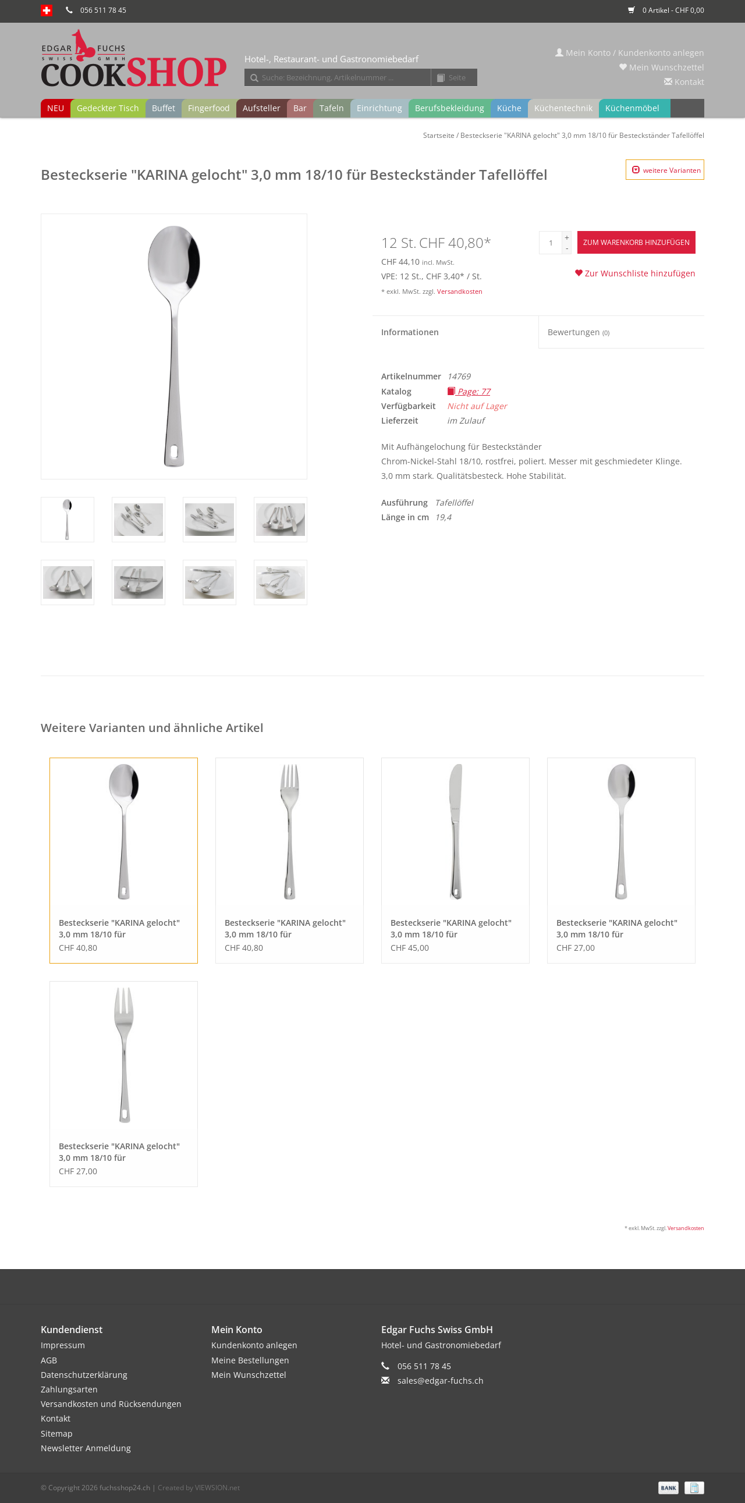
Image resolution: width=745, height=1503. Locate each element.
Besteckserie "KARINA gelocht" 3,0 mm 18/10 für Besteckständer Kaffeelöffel (616, 928)
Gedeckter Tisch (108, 107)
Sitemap (57, 1433)
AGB (49, 1360)
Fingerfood (209, 107)
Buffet (163, 107)
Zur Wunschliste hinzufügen (635, 273)
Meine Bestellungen (250, 1360)
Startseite (439, 135)
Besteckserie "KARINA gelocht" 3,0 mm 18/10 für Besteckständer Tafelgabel (285, 928)
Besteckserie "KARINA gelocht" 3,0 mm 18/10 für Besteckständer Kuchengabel (119, 1152)
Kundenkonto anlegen (254, 1345)
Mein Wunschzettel (661, 67)
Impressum (63, 1345)
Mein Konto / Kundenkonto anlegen (629, 52)
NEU (55, 107)
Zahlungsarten (69, 1389)
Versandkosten (460, 291)
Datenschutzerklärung (84, 1374)
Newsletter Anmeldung (86, 1448)
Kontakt (684, 81)
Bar (300, 107)
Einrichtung (379, 107)
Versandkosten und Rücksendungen (111, 1403)
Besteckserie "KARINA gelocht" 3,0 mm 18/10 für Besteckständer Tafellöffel (582, 135)
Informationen (410, 331)
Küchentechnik (563, 107)
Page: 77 (468, 391)
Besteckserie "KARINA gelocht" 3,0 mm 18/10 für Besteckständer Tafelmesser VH (453, 928)
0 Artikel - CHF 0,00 (666, 10)
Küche (509, 107)
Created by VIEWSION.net (199, 1488)
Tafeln (332, 107)
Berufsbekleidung (449, 107)
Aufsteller (262, 107)
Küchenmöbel (632, 107)
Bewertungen (578, 331)
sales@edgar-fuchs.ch (441, 1380)
